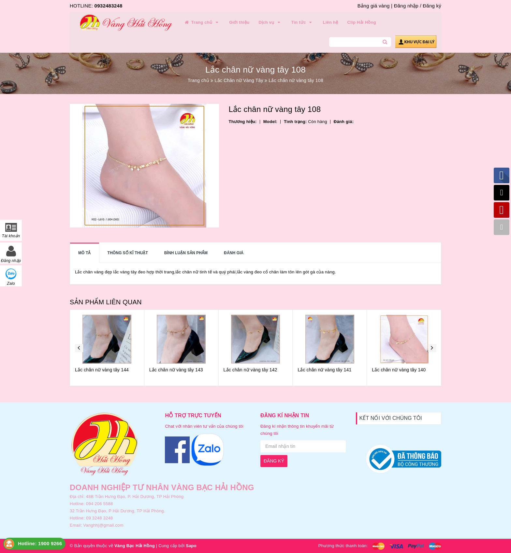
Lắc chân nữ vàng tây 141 (324, 369)
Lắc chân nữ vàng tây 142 (250, 369)
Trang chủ (201, 22)
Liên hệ (330, 22)
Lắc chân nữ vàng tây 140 (399, 369)
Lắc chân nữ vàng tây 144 (102, 369)
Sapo (191, 545)
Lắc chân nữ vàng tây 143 (176, 369)
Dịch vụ (270, 22)
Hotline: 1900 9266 (40, 543)
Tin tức (302, 22)
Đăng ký (432, 5)
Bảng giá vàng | (375, 5)
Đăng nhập (406, 5)
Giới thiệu (239, 22)
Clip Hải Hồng (361, 22)
